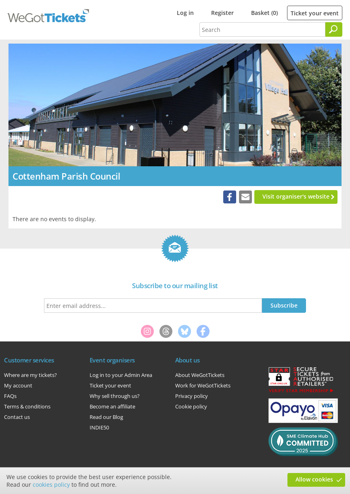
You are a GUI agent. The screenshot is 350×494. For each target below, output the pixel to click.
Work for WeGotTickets (203, 385)
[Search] (333, 29)
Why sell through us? (115, 396)
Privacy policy (191, 396)
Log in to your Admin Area (121, 375)
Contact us (17, 417)
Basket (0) (264, 13)
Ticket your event (315, 13)
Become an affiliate (112, 406)
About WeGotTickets (199, 375)
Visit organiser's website (295, 196)
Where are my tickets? (30, 375)
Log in (185, 13)
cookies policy (51, 484)
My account (18, 385)
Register (222, 13)
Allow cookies (314, 479)
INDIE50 (99, 427)
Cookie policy (191, 406)
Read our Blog (106, 417)
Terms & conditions (27, 406)
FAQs (10, 396)
